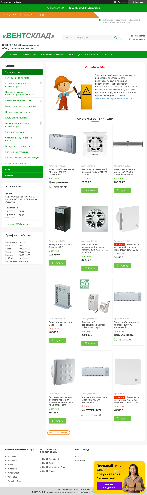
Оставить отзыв (137, 39)
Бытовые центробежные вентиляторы (18, 85)
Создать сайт (6, 2)
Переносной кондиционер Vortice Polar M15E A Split (93, 325)
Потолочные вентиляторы (19, 112)
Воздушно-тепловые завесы (19, 146)
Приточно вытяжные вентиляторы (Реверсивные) (19, 93)
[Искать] (115, 37)
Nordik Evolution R (50, 459)
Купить (91, 190)
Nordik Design (48, 463)
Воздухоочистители (15, 163)
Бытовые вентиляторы (17, 77)
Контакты (107, 54)
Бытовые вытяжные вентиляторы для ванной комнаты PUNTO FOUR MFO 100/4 (62, 401)
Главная (13, 54)
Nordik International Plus (53, 467)
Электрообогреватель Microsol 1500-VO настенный (126, 325)
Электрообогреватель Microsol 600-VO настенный (61, 172)
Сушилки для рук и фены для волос (19, 139)
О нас (71, 54)
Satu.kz (87, 489)
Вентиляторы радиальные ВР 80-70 (113, 98)
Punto (10, 464)
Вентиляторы (29, 54)
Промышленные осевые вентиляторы (17, 125)
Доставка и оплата (88, 54)
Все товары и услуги (58, 432)
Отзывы (9, 175)
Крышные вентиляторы (17, 117)
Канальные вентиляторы (18, 100)
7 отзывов (122, 2)
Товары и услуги (13, 72)
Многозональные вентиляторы (21, 106)
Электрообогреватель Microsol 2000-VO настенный (94, 400)
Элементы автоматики (52, 54)
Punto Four (12, 468)
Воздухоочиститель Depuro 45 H (60, 323)
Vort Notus (12, 476)
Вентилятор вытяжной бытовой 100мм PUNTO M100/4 (94, 172)
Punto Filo (12, 456)
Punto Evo (12, 460)
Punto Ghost (13, 472)
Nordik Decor (48, 471)
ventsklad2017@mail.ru (16, 224)
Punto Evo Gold (14, 481)
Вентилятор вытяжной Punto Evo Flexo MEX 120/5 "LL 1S (127, 247)
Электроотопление (15, 132)
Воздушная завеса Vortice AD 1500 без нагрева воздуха (124, 172)
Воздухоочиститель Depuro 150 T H (60, 246)
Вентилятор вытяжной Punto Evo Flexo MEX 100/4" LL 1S (127, 400)
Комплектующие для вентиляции (22, 157)
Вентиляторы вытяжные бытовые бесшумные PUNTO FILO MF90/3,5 (94, 248)
